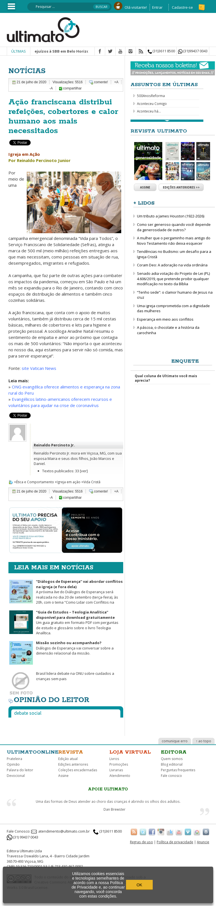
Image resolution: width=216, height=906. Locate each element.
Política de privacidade (175, 842)
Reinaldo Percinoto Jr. (54, 445)
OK (139, 885)
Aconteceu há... (149, 111)
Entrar (157, 7)
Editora (173, 752)
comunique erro (175, 741)
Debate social (27, 713)
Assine (145, 187)
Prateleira (14, 758)
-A (51, 88)
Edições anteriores (73, 764)
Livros (114, 758)
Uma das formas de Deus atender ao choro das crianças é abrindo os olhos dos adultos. (108, 801)
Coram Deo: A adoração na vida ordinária (172, 264)
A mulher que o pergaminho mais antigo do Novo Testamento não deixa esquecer (173, 240)
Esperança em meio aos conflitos (165, 319)
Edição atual (68, 758)
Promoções (118, 764)
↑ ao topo (203, 741)
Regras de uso (141, 842)
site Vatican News (39, 368)
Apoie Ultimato (108, 789)
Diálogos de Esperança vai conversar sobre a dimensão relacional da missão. (75, 648)
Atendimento (119, 775)
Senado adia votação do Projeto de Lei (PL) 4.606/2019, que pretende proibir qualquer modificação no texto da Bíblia (173, 278)
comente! (101, 82)
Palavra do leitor (20, 770)
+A (116, 82)
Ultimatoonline (32, 752)
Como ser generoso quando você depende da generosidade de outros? (174, 227)
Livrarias (116, 770)
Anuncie (203, 842)
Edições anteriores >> (181, 187)
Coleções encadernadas (77, 770)
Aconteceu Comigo (152, 103)
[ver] (84, 470)
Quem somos (172, 758)
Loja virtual (130, 752)
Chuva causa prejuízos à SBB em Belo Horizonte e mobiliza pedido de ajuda (86, 51)
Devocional (16, 775)
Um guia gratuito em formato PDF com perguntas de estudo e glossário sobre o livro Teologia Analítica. (77, 622)
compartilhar (70, 88)
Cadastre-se (182, 7)
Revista (70, 752)
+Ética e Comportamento (34, 482)
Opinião (13, 764)
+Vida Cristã (90, 482)
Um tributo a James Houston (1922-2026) (170, 216)
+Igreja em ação (67, 482)
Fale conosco (171, 775)
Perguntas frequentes (178, 770)
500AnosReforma (151, 95)
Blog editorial (172, 764)
